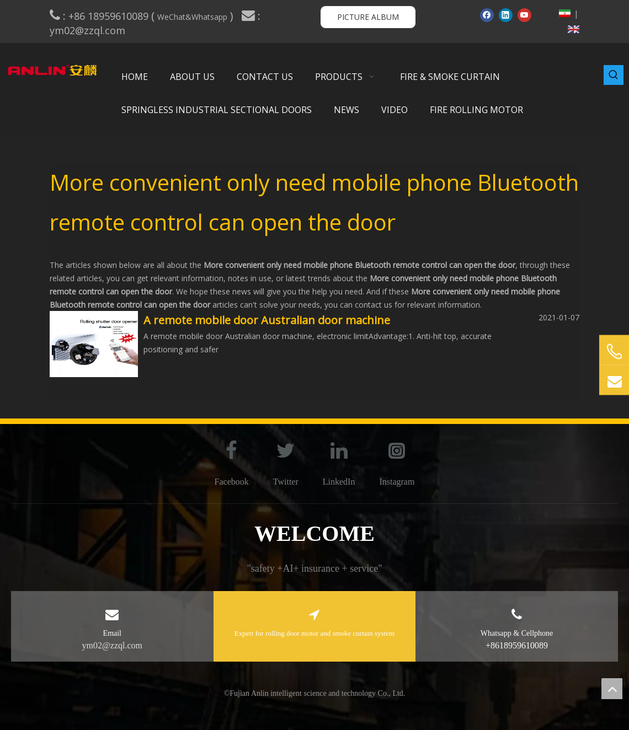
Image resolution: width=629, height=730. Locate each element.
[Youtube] (524, 15)
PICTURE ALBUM (368, 17)
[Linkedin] (506, 15)
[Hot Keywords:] (613, 75)
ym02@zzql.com (89, 30)
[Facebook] (487, 15)
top (611, 688)
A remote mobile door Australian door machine (266, 320)
